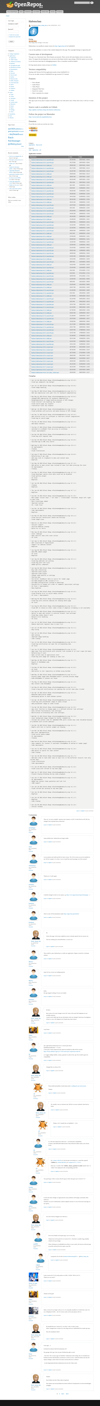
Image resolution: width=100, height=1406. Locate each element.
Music (12, 71)
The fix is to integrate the (15, 156)
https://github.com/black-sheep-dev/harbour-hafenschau (44, 110)
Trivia (11, 111)
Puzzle (12, 106)
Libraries (11, 117)
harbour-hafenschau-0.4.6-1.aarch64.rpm (43, 211)
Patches (12, 77)
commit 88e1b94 (61, 1162)
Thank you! (12, 163)
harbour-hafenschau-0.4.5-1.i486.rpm (42, 202)
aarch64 (11, 128)
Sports (12, 84)
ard (40, 150)
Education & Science (15, 67)
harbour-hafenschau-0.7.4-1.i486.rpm (42, 321)
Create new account (14, 35)
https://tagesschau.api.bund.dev (71, 914)
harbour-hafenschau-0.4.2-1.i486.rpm (42, 176)
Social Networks (14, 82)
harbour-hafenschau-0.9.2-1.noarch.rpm (42, 352)
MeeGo (31, 961)
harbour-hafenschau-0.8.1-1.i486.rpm (42, 338)
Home (7, 16)
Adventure (13, 98)
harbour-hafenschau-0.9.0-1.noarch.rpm (42, 347)
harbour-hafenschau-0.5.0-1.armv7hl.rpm (43, 222)
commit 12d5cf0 (57, 1160)
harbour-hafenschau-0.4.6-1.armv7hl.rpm (43, 213)
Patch (10, 137)
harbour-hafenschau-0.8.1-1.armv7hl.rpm (43, 341)
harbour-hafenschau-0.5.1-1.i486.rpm (42, 233)
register (82, 810)
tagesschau (35, 150)
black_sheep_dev (42, 25)
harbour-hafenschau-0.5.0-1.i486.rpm (42, 219)
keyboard (14, 134)
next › (62, 1393)
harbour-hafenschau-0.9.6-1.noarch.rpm (42, 364)
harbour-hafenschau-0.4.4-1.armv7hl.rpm (43, 196)
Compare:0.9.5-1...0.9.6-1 (74, 1162)
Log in (77, 810)
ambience (18, 129)
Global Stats (45, 11)
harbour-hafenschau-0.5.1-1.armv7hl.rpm (43, 230)
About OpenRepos (12, 11)
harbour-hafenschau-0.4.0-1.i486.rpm (42, 165)
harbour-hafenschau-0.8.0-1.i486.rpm (42, 335)
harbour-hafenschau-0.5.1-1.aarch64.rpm (43, 228)
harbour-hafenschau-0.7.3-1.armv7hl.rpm (43, 316)
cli (22, 129)
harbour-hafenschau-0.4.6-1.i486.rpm (42, 216)
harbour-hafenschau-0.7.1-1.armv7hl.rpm (43, 299)
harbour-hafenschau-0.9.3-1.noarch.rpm (42, 355)
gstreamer (15, 131)
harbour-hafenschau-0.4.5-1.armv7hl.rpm (43, 205)
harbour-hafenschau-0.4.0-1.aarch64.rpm (43, 160)
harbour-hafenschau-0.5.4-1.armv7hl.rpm (43, 253)
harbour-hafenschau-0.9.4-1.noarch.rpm (42, 358)
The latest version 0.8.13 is (15, 160)
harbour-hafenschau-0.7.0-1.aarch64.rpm (43, 293)
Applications (12, 56)
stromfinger (32, 828)
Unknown (12, 88)
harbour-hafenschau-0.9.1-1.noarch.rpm (42, 350)
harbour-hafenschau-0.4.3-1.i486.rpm (42, 185)
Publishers (28, 11)
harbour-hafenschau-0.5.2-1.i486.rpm (42, 236)
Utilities (12, 90)
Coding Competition (14, 54)
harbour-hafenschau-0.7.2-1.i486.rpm (42, 310)
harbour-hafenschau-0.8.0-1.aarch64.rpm (43, 330)
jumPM (35, 1244)
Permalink (31, 832)
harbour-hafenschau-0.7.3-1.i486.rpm (42, 313)
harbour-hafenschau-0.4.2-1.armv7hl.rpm (43, 179)
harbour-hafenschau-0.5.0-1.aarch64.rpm (43, 225)
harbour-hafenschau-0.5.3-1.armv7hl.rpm (43, 250)
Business (12, 63)
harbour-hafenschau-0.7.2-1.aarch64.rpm (43, 304)
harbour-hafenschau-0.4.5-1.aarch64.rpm (43, 208)
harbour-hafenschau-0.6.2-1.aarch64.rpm (43, 279)
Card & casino (13, 102)
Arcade (12, 100)
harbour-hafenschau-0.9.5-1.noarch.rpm (42, 361)
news (30, 150)
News (21, 11)
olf (34, 1094)
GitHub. (54, 65)
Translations (12, 114)
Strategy (12, 109)
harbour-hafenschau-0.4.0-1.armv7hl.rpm (43, 162)
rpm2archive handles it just (15, 174)
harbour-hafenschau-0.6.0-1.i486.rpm (42, 264)
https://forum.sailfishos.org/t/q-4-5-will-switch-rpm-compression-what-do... (62, 1051)
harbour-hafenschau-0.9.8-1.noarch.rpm (42, 369)
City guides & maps (15, 65)
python (11, 144)
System (12, 86)
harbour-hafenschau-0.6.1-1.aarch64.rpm (43, 273)
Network (12, 73)
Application (13, 57)
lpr (29, 1054)
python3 (18, 144)
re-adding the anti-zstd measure (78, 1086)
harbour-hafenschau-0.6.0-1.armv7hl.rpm (43, 262)
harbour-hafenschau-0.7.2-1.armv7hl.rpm (43, 307)
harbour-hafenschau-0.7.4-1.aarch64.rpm (43, 327)
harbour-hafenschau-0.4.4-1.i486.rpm (42, 199)
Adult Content (13, 59)
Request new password (14, 36)
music (21, 134)
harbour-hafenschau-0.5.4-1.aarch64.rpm (43, 256)
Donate (53, 11)
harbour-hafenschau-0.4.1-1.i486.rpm (42, 174)
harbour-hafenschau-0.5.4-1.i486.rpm (42, 259)
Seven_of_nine (33, 1283)
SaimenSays (32, 865)
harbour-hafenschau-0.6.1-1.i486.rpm (42, 270)
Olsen (30, 1354)
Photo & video (14, 79)
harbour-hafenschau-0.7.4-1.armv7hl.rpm (43, 324)
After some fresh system (15, 188)
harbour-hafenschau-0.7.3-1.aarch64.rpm (43, 318)
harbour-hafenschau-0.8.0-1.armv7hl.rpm (43, 333)
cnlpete (38, 1265)
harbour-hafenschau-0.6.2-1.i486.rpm (42, 284)
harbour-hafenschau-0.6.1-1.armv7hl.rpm (43, 276)
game (10, 131)
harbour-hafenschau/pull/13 (70, 1256)
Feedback (59, 11)
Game (11, 94)
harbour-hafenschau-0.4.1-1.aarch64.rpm (43, 168)
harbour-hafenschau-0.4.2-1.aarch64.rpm (43, 182)
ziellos (30, 1206)
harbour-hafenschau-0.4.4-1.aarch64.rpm (43, 194)
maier (30, 846)
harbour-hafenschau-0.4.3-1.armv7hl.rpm (43, 188)
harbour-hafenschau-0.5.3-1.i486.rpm (42, 245)
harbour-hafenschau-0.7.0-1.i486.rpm (42, 287)
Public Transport (14, 80)
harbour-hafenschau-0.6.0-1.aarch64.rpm (43, 267)
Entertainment (13, 69)
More (22, 146)
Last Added (36, 11)
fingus (30, 1035)
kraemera (31, 884)
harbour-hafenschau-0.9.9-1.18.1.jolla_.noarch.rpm (45, 372)
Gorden (31, 1187)
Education (12, 104)
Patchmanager (14, 141)
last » (67, 1393)
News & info (13, 75)
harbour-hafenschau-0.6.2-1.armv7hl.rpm (43, 281)
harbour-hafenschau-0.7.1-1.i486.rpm (42, 296)
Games (11, 92)
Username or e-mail (13, 23)
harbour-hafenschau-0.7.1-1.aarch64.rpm (43, 301)
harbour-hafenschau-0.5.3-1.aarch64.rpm (43, 247)
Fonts (10, 116)
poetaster (31, 1316)
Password (11, 29)
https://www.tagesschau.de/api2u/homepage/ (77, 895)
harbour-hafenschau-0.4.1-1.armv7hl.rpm (43, 171)
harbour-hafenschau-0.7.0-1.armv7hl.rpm (43, 290)
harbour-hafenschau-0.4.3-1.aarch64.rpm (43, 191)
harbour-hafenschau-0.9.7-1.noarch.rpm (42, 367)
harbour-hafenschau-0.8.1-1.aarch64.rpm (43, 344)
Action (12, 96)
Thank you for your (14, 185)
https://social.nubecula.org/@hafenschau (40, 117)
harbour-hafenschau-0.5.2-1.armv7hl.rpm (43, 239)
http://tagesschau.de (60, 46)
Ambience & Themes (15, 61)
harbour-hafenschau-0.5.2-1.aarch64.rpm (43, 242)
